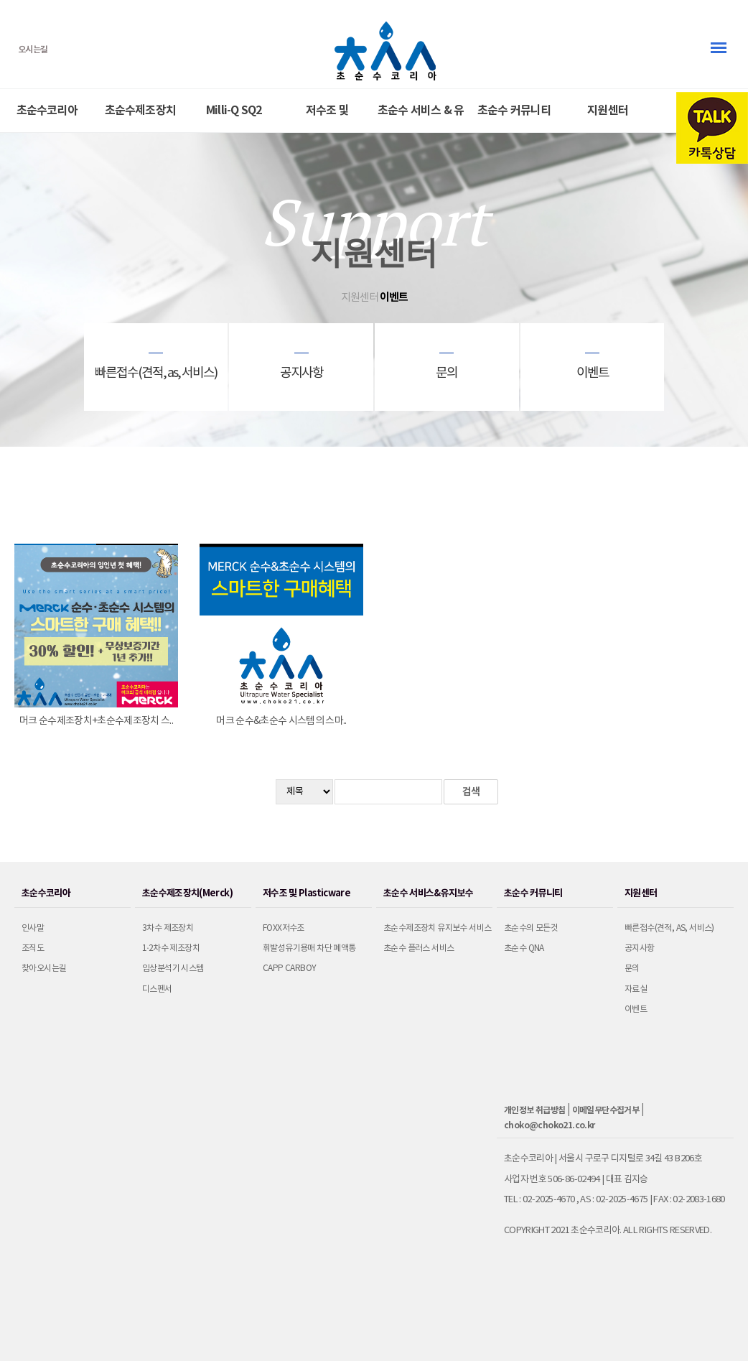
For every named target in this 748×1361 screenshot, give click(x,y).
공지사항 (640, 948)
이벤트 (636, 1009)
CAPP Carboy (289, 968)
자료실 (636, 989)
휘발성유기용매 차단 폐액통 (309, 948)
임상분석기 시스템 (173, 968)
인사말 (33, 928)
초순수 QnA (524, 948)
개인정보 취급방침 (535, 1110)
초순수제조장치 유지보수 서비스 (437, 928)
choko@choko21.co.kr (549, 1125)
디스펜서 (157, 989)
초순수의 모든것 (531, 928)
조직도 (33, 948)
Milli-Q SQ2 (233, 110)
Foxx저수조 (283, 928)
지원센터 (607, 110)
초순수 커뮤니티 (514, 110)
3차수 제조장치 (167, 928)
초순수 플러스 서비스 (418, 948)
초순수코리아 (47, 110)
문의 (632, 968)
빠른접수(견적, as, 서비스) (669, 928)
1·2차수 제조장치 (171, 948)
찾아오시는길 (44, 968)
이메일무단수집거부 (606, 1110)
